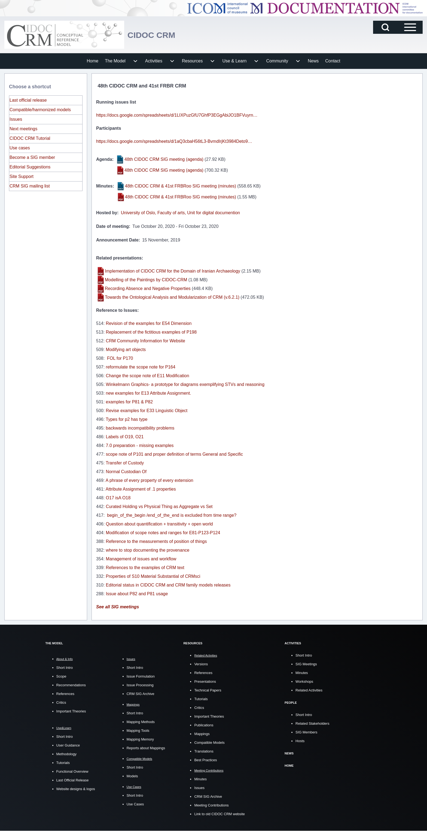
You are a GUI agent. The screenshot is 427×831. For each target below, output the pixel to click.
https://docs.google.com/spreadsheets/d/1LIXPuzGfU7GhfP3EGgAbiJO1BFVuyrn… (177, 115)
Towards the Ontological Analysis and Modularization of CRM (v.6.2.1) (172, 297)
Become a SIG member (32, 157)
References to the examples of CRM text (145, 567)
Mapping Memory (140, 739)
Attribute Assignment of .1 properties (141, 489)
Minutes (104, 186)
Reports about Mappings (146, 748)
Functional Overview (72, 771)
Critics (61, 702)
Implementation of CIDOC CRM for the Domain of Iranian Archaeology (172, 271)
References (65, 694)
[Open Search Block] (385, 27)
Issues (16, 119)
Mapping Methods (141, 722)
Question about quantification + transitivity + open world (159, 524)
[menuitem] (93, 61)
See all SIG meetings (117, 607)
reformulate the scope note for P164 (140, 367)
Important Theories (71, 711)
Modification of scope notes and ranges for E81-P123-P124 (163, 532)
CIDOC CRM (155, 34)
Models (132, 776)
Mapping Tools (138, 731)
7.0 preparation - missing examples (140, 445)
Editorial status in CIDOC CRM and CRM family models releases (168, 585)
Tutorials (63, 763)
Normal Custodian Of (126, 471)
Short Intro (64, 668)
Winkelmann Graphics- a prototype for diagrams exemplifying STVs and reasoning (185, 384)
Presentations (205, 681)
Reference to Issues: (117, 310)
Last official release (28, 100)
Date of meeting (112, 226)
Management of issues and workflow (141, 559)
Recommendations (71, 685)
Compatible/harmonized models (40, 109)
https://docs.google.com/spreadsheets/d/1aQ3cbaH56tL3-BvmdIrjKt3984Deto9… (174, 141)
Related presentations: (119, 258)
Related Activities (308, 690)
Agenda (104, 159)
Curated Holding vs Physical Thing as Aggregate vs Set (159, 506)
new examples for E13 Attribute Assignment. (148, 393)
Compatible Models (209, 743)
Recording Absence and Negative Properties (148, 288)
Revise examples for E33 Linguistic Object (147, 410)
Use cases (20, 148)
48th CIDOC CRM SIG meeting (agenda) (163, 159)
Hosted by (106, 212)
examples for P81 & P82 (129, 402)
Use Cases (135, 804)
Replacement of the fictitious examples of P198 (151, 332)
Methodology (66, 754)
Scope (61, 676)
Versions (201, 664)
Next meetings (23, 128)
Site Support (21, 176)
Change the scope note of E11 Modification (147, 375)
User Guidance (68, 745)
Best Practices (205, 760)
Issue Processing (140, 685)
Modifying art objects (126, 349)
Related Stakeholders (312, 723)
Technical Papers (207, 690)
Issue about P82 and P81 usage (137, 593)
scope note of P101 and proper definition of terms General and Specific (174, 454)
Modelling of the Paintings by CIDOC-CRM (146, 279)
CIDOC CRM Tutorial (30, 138)
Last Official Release (72, 780)
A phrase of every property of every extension (149, 480)
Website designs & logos (75, 789)
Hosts (299, 741)
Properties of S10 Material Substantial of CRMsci (153, 576)
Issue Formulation (141, 676)
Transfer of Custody (125, 463)
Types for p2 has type (126, 419)
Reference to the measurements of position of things (156, 541)
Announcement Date (117, 240)
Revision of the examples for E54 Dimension (149, 323)
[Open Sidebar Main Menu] (410, 27)
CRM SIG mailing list (30, 186)
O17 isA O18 (118, 497)
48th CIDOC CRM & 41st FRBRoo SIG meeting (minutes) (180, 186)
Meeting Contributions (211, 805)
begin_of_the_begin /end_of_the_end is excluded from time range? (171, 515)
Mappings (201, 734)
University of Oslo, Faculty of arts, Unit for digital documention (180, 212)
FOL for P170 (119, 358)
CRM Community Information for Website (145, 341)
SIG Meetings (306, 664)
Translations (203, 751)
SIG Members (306, 732)
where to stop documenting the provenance (148, 550)
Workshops (304, 681)
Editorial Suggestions (30, 167)
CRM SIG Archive (140, 694)
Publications (203, 725)
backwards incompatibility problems (140, 428)
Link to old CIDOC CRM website (219, 814)
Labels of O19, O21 (125, 436)
